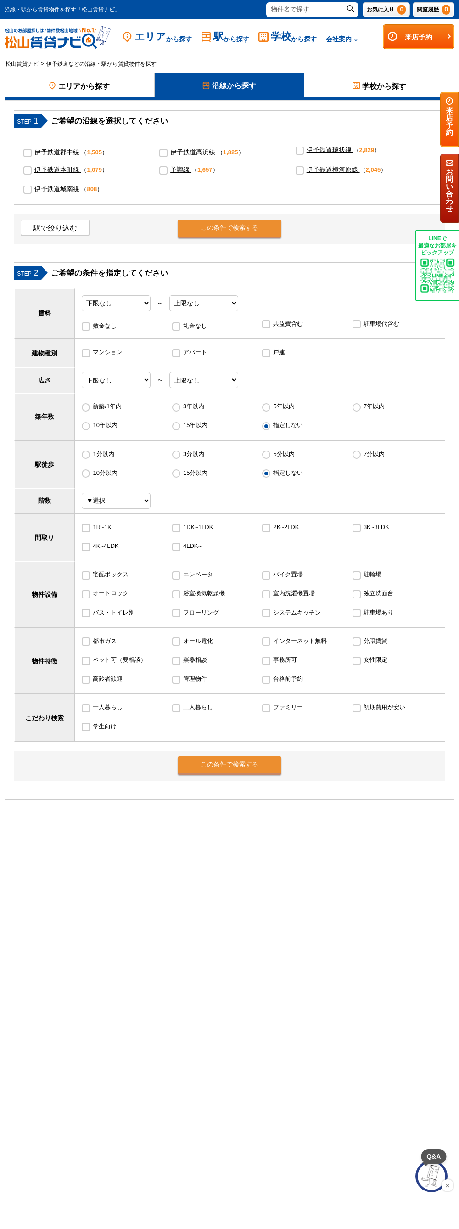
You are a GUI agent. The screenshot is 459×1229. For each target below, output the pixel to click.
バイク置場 (288, 574)
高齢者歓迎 (108, 678)
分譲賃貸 (375, 640)
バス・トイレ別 (113, 612)
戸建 (279, 352)
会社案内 (342, 39)
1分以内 (103, 454)
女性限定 (375, 659)
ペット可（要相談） (119, 659)
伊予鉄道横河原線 (333, 169)
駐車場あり (378, 612)
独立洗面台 (378, 593)
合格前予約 (288, 678)
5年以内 (283, 406)
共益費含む (288, 323)
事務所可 (285, 659)
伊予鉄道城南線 (57, 188)
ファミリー (288, 707)
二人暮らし (198, 707)
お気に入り (386, 10)
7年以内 (374, 406)
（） (71, 152)
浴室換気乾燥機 (204, 593)
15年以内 (195, 425)
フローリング (201, 612)
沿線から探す (229, 86)
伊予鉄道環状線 (330, 149)
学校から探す (379, 86)
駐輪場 (372, 574)
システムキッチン (297, 612)
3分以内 (193, 454)
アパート (195, 352)
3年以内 (193, 406)
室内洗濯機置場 (294, 593)
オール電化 (198, 640)
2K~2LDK (286, 527)
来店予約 (420, 37)
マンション (108, 352)
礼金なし (195, 325)
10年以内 (105, 425)
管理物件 (195, 678)
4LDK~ (192, 545)
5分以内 (283, 454)
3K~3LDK (376, 527)
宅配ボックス (111, 574)
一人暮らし (108, 707)
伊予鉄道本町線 (57, 169)
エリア (157, 37)
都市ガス (105, 640)
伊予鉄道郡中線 (57, 152)
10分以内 (105, 472)
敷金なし (105, 325)
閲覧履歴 (433, 10)
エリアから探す (79, 86)
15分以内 (195, 472)
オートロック (111, 593)
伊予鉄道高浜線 (193, 152)
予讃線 (180, 169)
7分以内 (374, 454)
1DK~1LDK (198, 527)
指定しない (288, 425)
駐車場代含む (381, 323)
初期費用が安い (384, 707)
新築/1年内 (107, 406)
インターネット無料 (300, 640)
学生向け (105, 726)
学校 (287, 37)
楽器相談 (195, 659)
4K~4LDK (105, 545)
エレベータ (198, 574)
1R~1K (102, 527)
